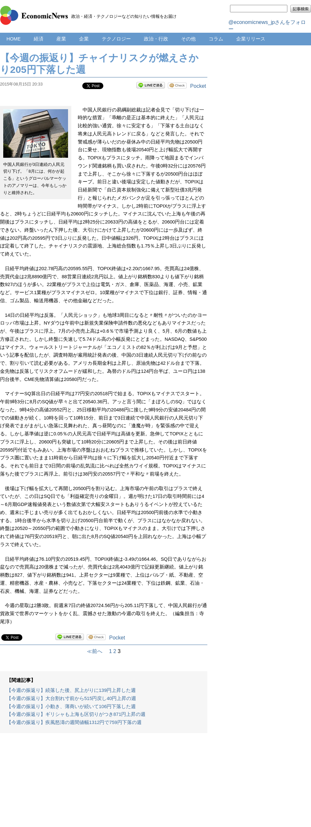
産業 (61, 38)
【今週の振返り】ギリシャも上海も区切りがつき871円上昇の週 (75, 714)
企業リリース (250, 38)
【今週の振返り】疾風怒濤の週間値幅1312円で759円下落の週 (74, 722)
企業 (84, 38)
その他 (188, 38)
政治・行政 (156, 38)
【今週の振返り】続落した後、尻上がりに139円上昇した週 (71, 690)
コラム (216, 38)
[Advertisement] (103, 783)
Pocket (198, 86)
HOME (13, 38)
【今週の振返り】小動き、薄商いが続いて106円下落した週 (71, 706)
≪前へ (97, 651)
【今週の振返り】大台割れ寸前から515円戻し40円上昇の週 (71, 698)
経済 (38, 38)
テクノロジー (116, 38)
